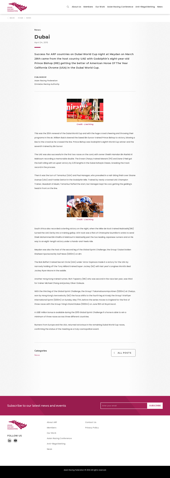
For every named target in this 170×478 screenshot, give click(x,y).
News (160, 6)
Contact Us (90, 422)
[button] (76, 7)
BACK (12, 18)
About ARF (52, 422)
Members (88, 6)
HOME (20, 18)
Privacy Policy (92, 427)
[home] (18, 7)
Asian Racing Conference (120, 6)
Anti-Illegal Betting (145, 6)
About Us (76, 6)
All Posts (124, 353)
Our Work (100, 6)
